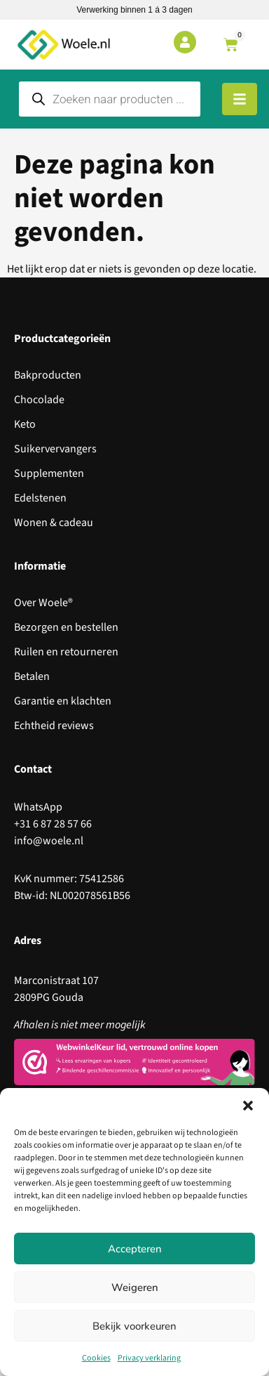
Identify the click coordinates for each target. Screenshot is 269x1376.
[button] (248, 1106)
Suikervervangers (55, 449)
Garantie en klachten (62, 701)
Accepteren (135, 1249)
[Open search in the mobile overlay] (110, 99)
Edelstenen (40, 498)
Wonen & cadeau (53, 523)
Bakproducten (47, 375)
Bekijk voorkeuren (134, 1326)
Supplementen (49, 473)
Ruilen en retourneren (66, 652)
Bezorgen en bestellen (66, 627)
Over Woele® (43, 603)
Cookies (96, 1358)
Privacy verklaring (149, 1358)
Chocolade (39, 400)
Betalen (32, 676)
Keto (25, 424)
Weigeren (134, 1287)
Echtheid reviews (54, 726)
